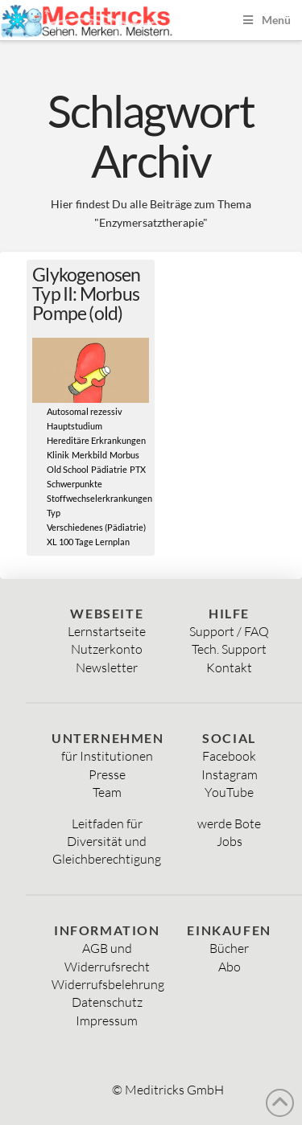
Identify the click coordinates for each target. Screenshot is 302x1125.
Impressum (107, 1020)
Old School (68, 469)
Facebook (229, 756)
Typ (53, 513)
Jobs (229, 841)
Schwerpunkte (74, 484)
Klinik (58, 455)
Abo (229, 967)
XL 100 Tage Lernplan (88, 542)
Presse (107, 774)
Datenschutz (107, 1002)
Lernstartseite (107, 631)
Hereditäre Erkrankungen (96, 440)
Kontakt (229, 667)
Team (107, 792)
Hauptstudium (74, 426)
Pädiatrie (109, 469)
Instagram (229, 774)
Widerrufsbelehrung (108, 984)
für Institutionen (107, 756)
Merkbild (89, 455)
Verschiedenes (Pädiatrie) (96, 527)
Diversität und (107, 841)
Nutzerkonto (107, 649)
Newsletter (107, 667)
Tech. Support (229, 649)
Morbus (124, 455)
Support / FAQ (229, 631)
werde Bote (229, 823)
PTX (138, 469)
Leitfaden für (107, 823)
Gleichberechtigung (106, 859)
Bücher (229, 948)
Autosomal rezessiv (84, 412)
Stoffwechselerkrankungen (99, 498)
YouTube (229, 792)
